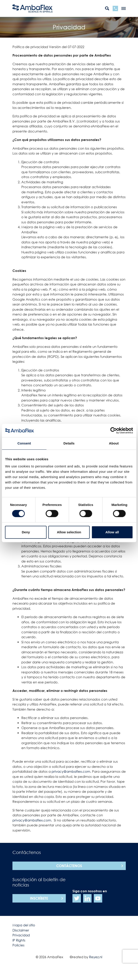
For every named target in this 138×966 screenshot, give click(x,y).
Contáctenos (69, 866)
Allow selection (69, 532)
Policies (18, 945)
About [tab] (114, 443)
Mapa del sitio (23, 925)
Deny (26, 532)
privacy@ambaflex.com (71, 771)
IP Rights (18, 940)
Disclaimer (20, 930)
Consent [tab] (24, 443)
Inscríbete (39, 898)
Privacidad (21, 935)
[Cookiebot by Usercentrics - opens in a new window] (113, 430)
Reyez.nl (95, 957)
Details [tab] (69, 443)
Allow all (112, 532)
